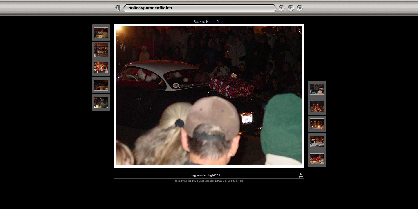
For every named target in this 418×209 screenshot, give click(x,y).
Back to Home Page (209, 22)
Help (241, 180)
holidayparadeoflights (150, 8)
